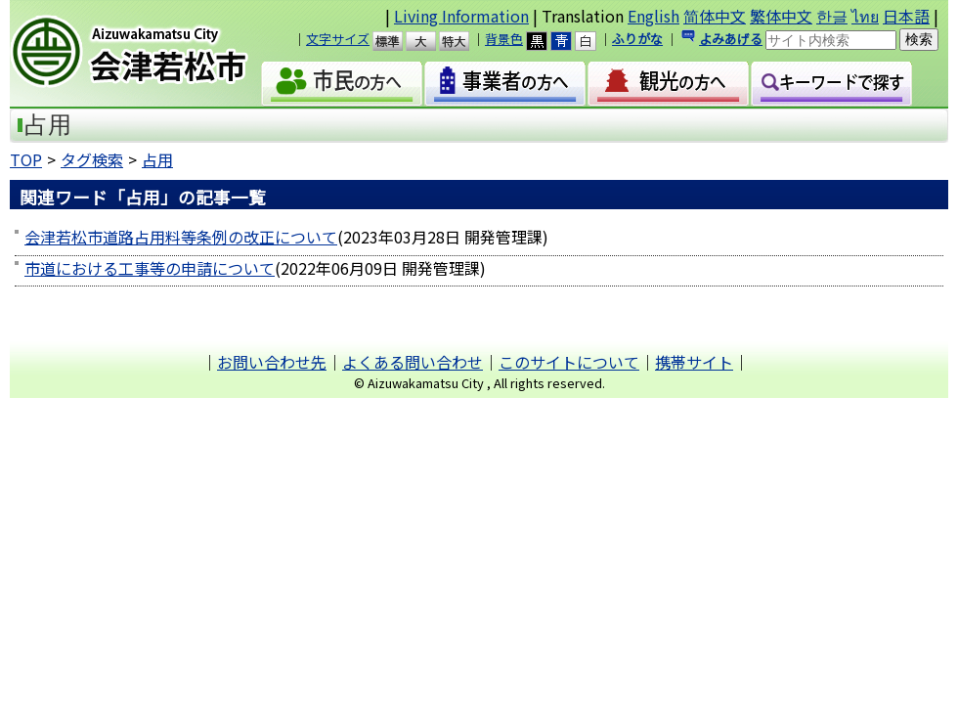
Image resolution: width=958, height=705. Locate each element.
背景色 (504, 38)
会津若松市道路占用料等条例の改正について (180, 236)
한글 (832, 15)
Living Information (461, 15)
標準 (396, 41)
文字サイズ (338, 38)
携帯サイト (694, 362)
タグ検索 (92, 159)
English (653, 15)
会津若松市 (146, 54)
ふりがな (637, 38)
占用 (157, 159)
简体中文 (714, 15)
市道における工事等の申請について (149, 268)
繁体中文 (781, 15)
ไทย (865, 15)
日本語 (906, 15)
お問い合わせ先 (272, 362)
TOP (26, 159)
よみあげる (730, 38)
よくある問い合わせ (412, 362)
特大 (463, 41)
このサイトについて (569, 362)
